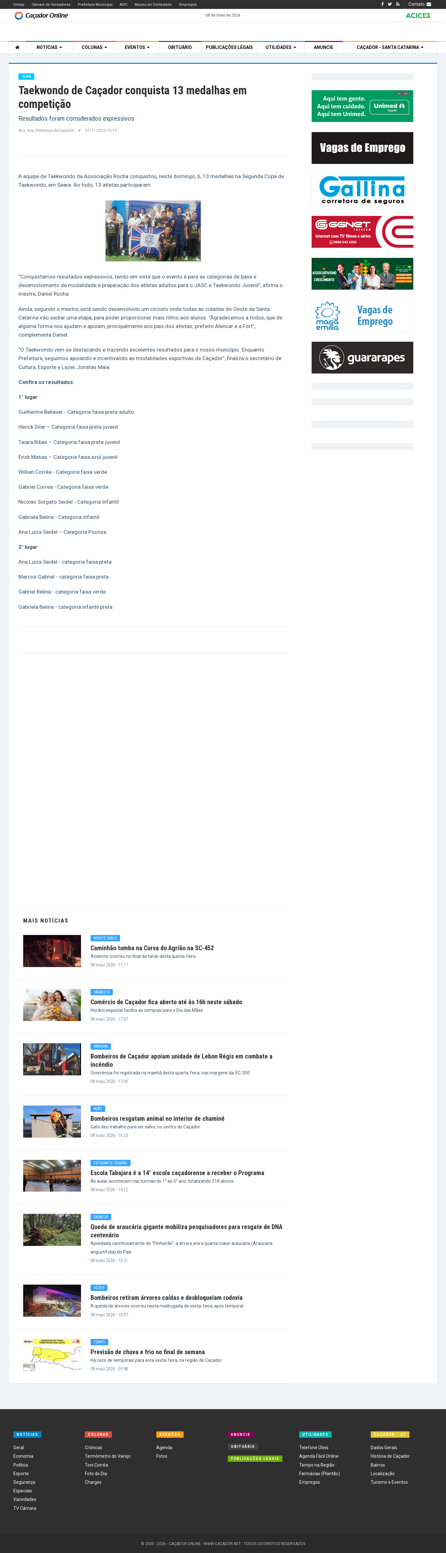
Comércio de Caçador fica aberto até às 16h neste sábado (166, 1002)
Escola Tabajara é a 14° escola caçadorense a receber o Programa (177, 1173)
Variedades (24, 1499)
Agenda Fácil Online (319, 1456)
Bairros (378, 1465)
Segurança (24, 1482)
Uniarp (18, 5)
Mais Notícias (46, 920)
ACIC (123, 5)
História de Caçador (390, 1456)
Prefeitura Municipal (95, 5)
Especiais (22, 1490)
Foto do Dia (96, 1473)
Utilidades (281, 47)
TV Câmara (24, 1508)
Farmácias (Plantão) (319, 1473)
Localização (383, 1473)
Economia (23, 1456)
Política (20, 1465)
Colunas (94, 47)
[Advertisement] (153, 780)
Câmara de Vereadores (51, 5)
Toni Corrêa (96, 1465)
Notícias (49, 47)
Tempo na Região (316, 1465)
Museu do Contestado (153, 5)
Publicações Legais (229, 47)
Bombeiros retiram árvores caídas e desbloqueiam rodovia (167, 1297)
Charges (93, 1482)
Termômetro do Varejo (108, 1456)
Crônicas (93, 1447)
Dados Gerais (384, 1447)
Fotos (161, 1456)
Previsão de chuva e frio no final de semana (148, 1352)
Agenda (164, 1447)
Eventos (137, 47)
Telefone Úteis (313, 1447)
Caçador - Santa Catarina (390, 47)
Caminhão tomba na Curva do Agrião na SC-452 (152, 948)
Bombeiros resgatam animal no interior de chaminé (158, 1118)
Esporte (21, 1473)
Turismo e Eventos (389, 1482)
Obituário (180, 47)
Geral (18, 1447)
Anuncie (323, 47)
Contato (421, 4)
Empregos (188, 5)
